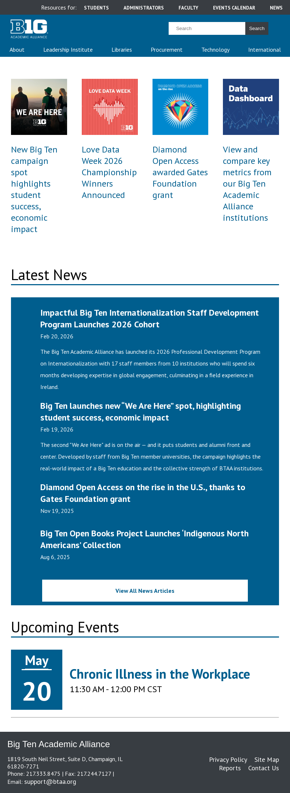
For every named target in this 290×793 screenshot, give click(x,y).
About (17, 49)
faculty (188, 7)
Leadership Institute (68, 49)
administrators (144, 7)
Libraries (121, 49)
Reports (230, 768)
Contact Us (263, 768)
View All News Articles (145, 590)
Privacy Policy (228, 759)
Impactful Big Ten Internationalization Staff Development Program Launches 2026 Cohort (149, 318)
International (264, 49)
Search (256, 28)
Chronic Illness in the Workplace (160, 673)
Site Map (266, 759)
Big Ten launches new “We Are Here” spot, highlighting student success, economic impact (140, 411)
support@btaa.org (50, 781)
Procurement (167, 49)
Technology (215, 49)
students (96, 7)
